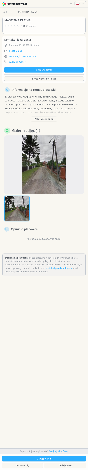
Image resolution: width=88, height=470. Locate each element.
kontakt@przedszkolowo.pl (59, 268)
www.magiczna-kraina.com (22, 56)
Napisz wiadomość (44, 69)
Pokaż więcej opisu (44, 118)
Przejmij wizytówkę (58, 451)
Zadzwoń (22, 465)
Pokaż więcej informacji (44, 78)
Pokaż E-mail (15, 50)
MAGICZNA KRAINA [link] (27, 12)
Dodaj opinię (65, 465)
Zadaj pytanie (44, 458)
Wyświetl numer (17, 61)
